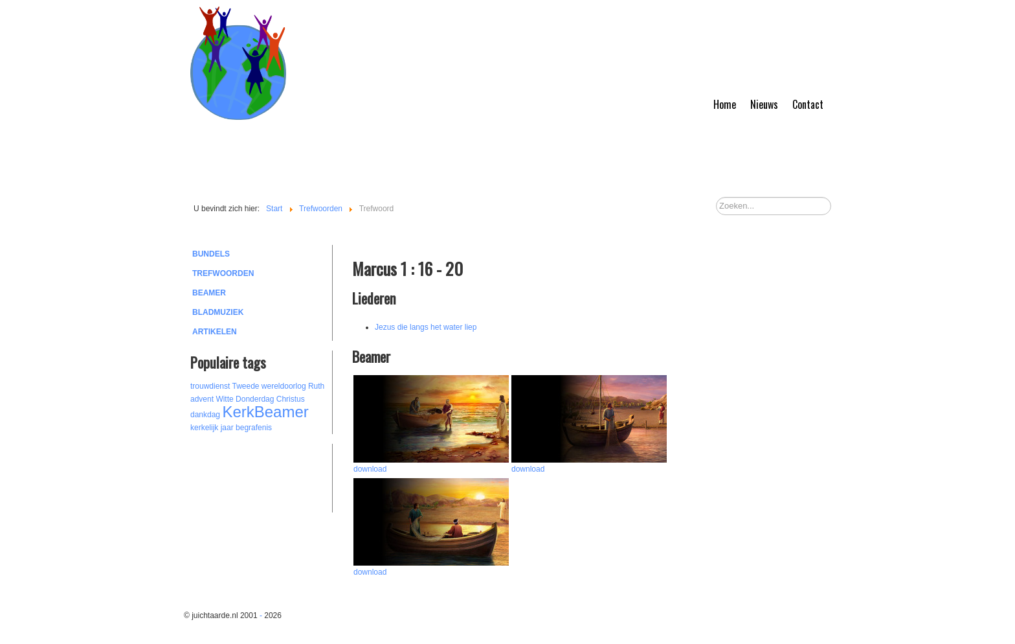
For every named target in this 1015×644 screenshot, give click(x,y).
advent (202, 399)
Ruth (316, 386)
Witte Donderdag (245, 399)
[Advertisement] (261, 476)
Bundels (211, 254)
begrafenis (254, 427)
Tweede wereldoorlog (269, 386)
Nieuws (764, 104)
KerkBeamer (265, 411)
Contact (807, 104)
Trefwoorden (223, 273)
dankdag (205, 414)
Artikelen (214, 331)
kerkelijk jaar (212, 427)
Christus (290, 399)
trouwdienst (210, 386)
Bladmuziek (217, 312)
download (369, 469)
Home (724, 104)
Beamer (209, 292)
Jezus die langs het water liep (425, 327)
